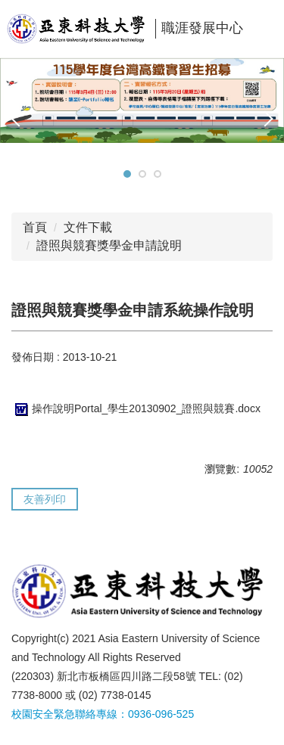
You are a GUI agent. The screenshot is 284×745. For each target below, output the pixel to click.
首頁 (35, 227)
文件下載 (88, 227)
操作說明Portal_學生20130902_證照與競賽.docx (136, 408)
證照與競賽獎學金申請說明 (109, 245)
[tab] (127, 174)
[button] (19, 119)
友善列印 (44, 499)
